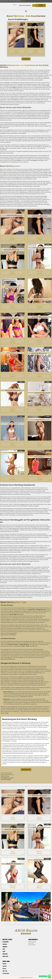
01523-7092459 (46, 86)
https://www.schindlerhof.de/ (8, 659)
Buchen (4, 963)
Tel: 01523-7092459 (5, 779)
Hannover (5, 946)
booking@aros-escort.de (16, 87)
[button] (26, 11)
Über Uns (5, 971)
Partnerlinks (6, 973)
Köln (4, 949)
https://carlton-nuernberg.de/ (8, 634)
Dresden (5, 944)
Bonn (4, 951)
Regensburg (6, 942)
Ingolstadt (5, 956)
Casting (4, 966)
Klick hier (23, 1)
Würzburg (5, 954)
